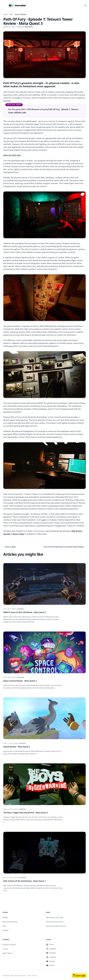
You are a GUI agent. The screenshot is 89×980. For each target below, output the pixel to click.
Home (5, 14)
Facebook (51, 952)
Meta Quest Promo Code (54, 916)
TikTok (49, 943)
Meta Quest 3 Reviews (9, 921)
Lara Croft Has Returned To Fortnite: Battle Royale (63, 547)
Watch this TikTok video (12, 155)
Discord (50, 964)
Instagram (51, 948)
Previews (5, 929)
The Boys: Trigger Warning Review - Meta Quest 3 (25, 811)
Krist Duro (21, 609)
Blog (11, 14)
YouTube (50, 960)
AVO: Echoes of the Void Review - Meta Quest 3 (24, 880)
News (4, 925)
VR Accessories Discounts (54, 921)
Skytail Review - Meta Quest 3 (16, 746)
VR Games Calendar (9, 944)
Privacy (34, 974)
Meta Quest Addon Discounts (56, 925)
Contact (5, 948)
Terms (29, 974)
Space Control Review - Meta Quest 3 (20, 680)
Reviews (5, 916)
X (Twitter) (51, 956)
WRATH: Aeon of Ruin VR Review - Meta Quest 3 (24, 612)
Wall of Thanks (7, 952)
